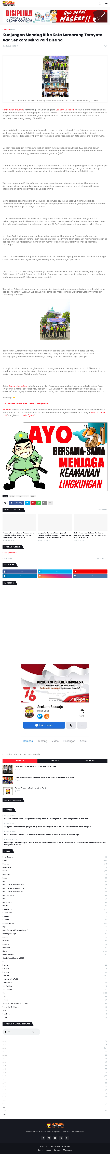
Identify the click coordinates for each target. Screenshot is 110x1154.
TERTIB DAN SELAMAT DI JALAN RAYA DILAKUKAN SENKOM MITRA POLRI (44, 777)
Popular (20, 761)
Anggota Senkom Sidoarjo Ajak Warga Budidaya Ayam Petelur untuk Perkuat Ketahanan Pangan (54, 535)
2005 (55, 1100)
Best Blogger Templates (60, 1146)
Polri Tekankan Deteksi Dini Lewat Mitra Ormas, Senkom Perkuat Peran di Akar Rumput (90, 535)
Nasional (55, 947)
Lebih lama (101, 558)
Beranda (6, 29)
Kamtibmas (55, 909)
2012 (55, 1090)
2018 (55, 1069)
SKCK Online (55, 989)
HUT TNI (55, 906)
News (26, 496)
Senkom (7, 409)
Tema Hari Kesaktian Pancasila (55, 1003)
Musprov (55, 944)
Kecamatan (55, 913)
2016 (55, 1076)
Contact (57, 1150)
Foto (55, 881)
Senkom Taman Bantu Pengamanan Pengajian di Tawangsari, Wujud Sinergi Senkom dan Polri (19, 535)
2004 (55, 1104)
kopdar (55, 920)
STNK (55, 996)
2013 (55, 1086)
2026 (55, 1041)
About (48, 1150)
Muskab (55, 940)
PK (55, 961)
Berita (13, 29)
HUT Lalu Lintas (55, 895)
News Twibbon (55, 954)
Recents (55, 761)
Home (40, 1150)
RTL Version (67, 1150)
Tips (55, 1010)
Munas (55, 937)
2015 (55, 1079)
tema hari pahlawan (55, 1007)
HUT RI (55, 899)
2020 (55, 1062)
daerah (19, 496)
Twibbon (55, 1014)
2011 (55, 1093)
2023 (55, 1051)
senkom (55, 975)
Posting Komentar (10, 553)
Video (55, 1017)
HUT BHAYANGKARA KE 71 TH (55, 888)
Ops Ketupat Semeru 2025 (55, 958)
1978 (55, 1111)
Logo (55, 927)
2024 (55, 1048)
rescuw (55, 972)
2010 (55, 1097)
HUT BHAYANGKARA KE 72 (55, 892)
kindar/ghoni (28, 415)
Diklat (55, 871)
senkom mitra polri (55, 979)
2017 (55, 1072)
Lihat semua (102, 510)
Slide (33, 496)
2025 (55, 1044)
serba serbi (55, 982)
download (55, 874)
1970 (55, 1114)
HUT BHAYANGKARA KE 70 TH (55, 885)
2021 (55, 1058)
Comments (90, 761)
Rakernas (55, 965)
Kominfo (55, 916)
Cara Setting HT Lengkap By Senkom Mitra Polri (36, 766)
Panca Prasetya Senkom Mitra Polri (30, 788)
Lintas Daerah (55, 923)
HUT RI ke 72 (55, 902)
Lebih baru (8, 558)
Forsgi (55, 878)
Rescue (55, 968)
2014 (55, 1083)
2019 (55, 1065)
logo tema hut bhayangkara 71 (55, 930)
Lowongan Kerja (55, 933)
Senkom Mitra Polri (65, 109)
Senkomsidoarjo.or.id (13, 109)
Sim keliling (55, 986)
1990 (55, 1107)
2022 (55, 1055)
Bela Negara (55, 857)
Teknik (55, 1000)
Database (55, 867)
